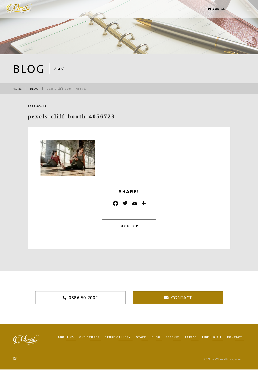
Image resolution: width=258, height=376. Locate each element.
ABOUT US (66, 343)
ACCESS (191, 343)
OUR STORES (89, 343)
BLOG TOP (129, 227)
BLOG (156, 343)
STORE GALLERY (118, 343)
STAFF (141, 343)
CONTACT (234, 343)
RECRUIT (172, 343)
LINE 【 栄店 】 (212, 343)
